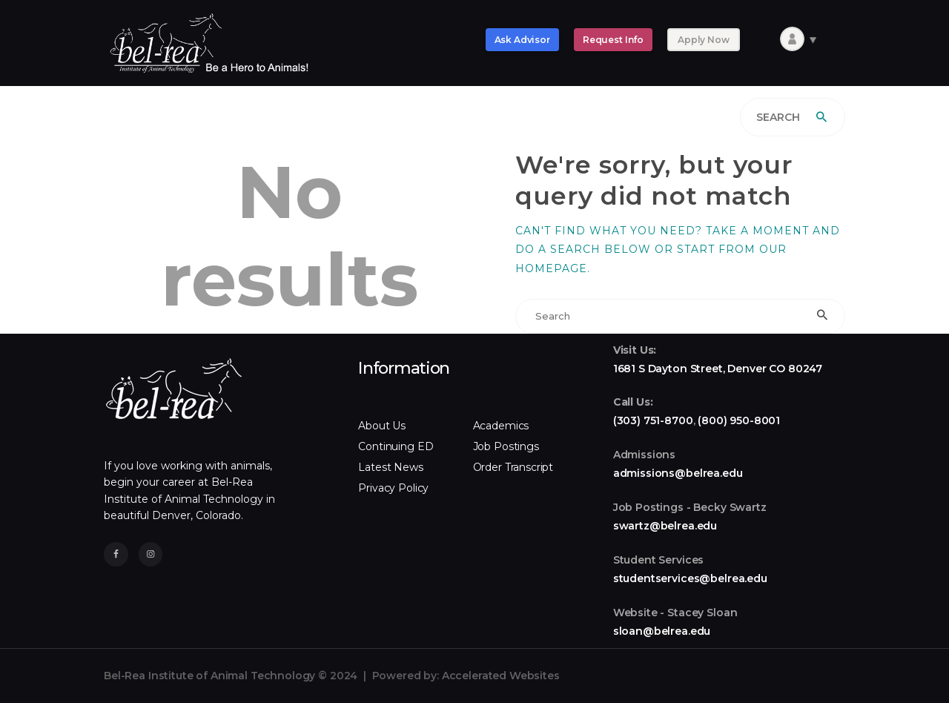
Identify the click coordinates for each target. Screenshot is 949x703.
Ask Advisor (522, 39)
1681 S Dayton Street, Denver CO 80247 (717, 368)
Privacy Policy (393, 488)
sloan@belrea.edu (662, 631)
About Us (382, 425)
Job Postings (506, 446)
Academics (501, 425)
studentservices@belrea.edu (690, 578)
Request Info (613, 39)
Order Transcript (513, 467)
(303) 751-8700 (653, 420)
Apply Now (704, 39)
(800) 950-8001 (739, 420)
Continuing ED (395, 446)
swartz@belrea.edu (665, 525)
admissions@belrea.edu (678, 473)
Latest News (390, 467)
